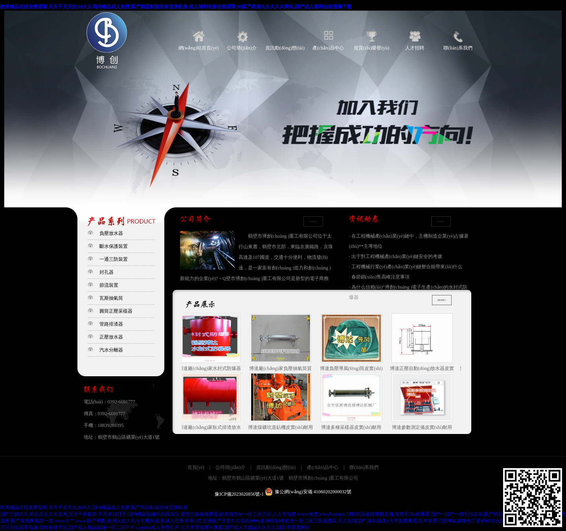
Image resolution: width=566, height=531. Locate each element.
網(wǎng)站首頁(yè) (198, 48)
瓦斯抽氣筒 (111, 298)
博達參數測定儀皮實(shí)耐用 (423, 401)
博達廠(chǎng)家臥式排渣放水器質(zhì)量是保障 (211, 401)
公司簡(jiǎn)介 (242, 48)
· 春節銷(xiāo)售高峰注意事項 (379, 277)
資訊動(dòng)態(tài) (285, 48)
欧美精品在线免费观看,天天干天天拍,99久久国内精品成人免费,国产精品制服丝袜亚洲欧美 (93, 507)
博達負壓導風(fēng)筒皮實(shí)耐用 (352, 342)
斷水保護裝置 (113, 246)
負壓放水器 (111, 233)
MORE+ (313, 221)
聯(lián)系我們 (457, 48)
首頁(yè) (195, 467)
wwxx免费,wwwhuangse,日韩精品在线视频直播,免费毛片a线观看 (363, 514)
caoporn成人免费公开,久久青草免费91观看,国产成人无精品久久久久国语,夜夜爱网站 (223, 527)
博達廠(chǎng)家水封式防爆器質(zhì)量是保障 (211, 342)
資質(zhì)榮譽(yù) (372, 48)
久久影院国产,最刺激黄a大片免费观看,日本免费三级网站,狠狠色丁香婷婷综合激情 (423, 521)
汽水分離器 (111, 350)
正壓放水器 (111, 337)
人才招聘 (414, 48)
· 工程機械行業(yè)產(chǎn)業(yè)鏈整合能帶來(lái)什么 (406, 266)
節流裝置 (108, 285)
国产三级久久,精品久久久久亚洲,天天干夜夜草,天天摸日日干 (63, 514)
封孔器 (106, 272)
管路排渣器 (111, 324)
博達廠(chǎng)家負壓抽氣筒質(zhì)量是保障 (281, 342)
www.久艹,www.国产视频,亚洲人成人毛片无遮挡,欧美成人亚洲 (119, 521)
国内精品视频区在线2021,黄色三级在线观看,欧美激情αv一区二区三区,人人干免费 (211, 514)
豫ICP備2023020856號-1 (239, 494)
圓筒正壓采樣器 (115, 311)
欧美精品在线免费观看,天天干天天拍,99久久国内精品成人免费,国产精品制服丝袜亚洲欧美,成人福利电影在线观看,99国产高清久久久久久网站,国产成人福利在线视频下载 (175, 6)
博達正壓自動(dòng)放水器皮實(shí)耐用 (423, 342)
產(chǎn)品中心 (328, 48)
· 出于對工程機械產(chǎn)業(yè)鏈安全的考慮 (396, 256)
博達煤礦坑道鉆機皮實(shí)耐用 (281, 401)
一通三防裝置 (113, 259)
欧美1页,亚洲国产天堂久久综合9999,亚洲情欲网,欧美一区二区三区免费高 (261, 521)
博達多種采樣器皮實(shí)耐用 (352, 401)
